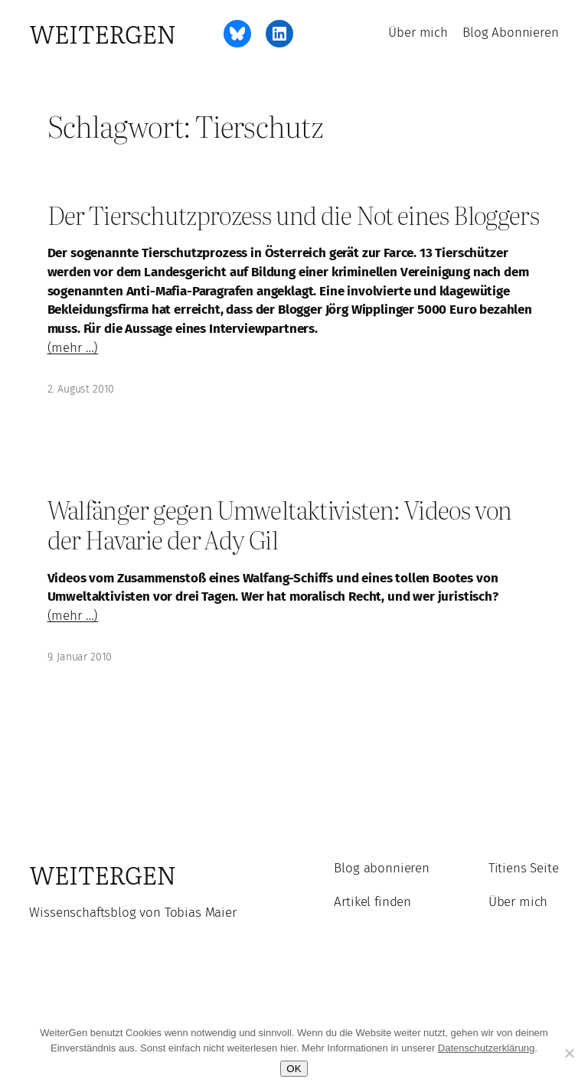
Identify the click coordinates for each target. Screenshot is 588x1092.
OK (293, 1068)
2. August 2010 (81, 389)
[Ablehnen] (569, 1053)
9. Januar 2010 (80, 656)
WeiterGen (102, 33)
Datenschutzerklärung (486, 1048)
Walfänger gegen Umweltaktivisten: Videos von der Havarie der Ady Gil (279, 524)
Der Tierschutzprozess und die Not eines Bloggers (293, 215)
